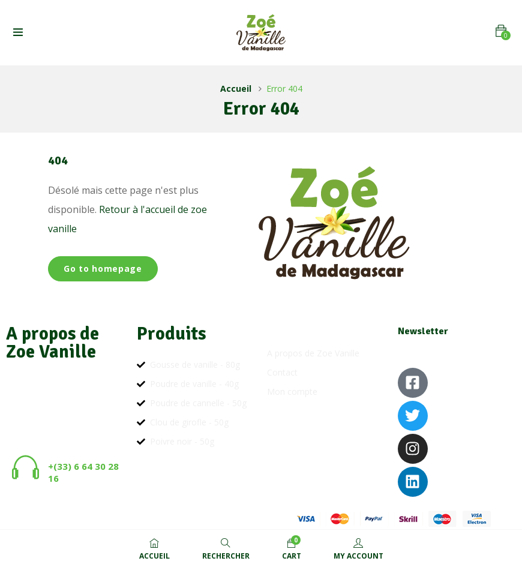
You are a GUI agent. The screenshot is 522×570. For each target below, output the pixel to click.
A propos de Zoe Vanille (313, 353)
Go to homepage (103, 268)
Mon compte (292, 391)
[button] (501, 31)
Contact (282, 372)
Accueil (235, 88)
